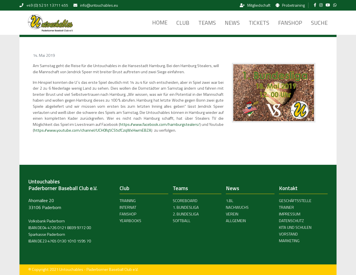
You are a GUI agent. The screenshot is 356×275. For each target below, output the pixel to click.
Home (159, 22)
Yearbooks (130, 221)
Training (128, 201)
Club (182, 22)
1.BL (229, 201)
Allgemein (236, 221)
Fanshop (290, 22)
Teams (207, 22)
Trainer (286, 207)
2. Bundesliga (186, 214)
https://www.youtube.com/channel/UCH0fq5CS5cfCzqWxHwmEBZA (92, 130)
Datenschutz (291, 221)
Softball (182, 221)
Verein (232, 214)
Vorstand (288, 234)
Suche (319, 22)
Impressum (289, 214)
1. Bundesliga (186, 207)
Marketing (289, 241)
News (232, 22)
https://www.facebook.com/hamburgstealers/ (160, 124)
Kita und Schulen (295, 227)
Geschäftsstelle (295, 201)
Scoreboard (185, 201)
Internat (128, 207)
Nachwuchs (237, 207)
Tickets (259, 22)
